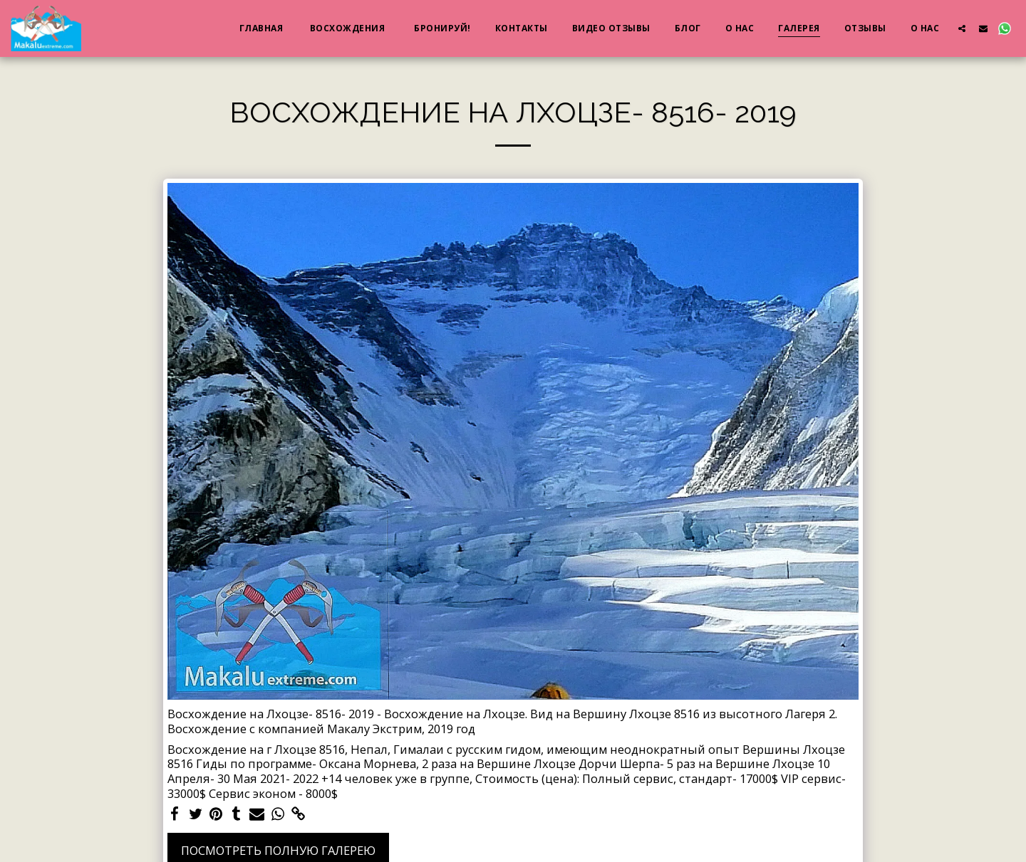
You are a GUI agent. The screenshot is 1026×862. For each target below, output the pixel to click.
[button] (962, 28)
